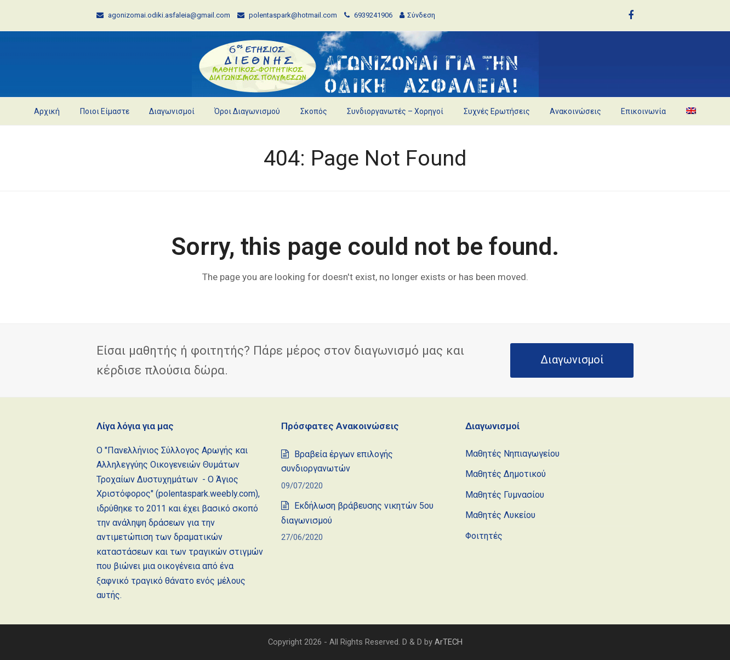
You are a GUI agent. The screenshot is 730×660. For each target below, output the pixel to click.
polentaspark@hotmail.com (293, 15)
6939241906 (374, 15)
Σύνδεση (421, 15)
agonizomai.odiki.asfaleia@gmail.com (169, 15)
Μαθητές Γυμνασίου (504, 495)
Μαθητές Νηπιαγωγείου (512, 453)
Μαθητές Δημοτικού (505, 474)
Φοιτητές (484, 536)
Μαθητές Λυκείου (500, 515)
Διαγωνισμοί (572, 360)
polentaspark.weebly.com (206, 493)
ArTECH (449, 642)
